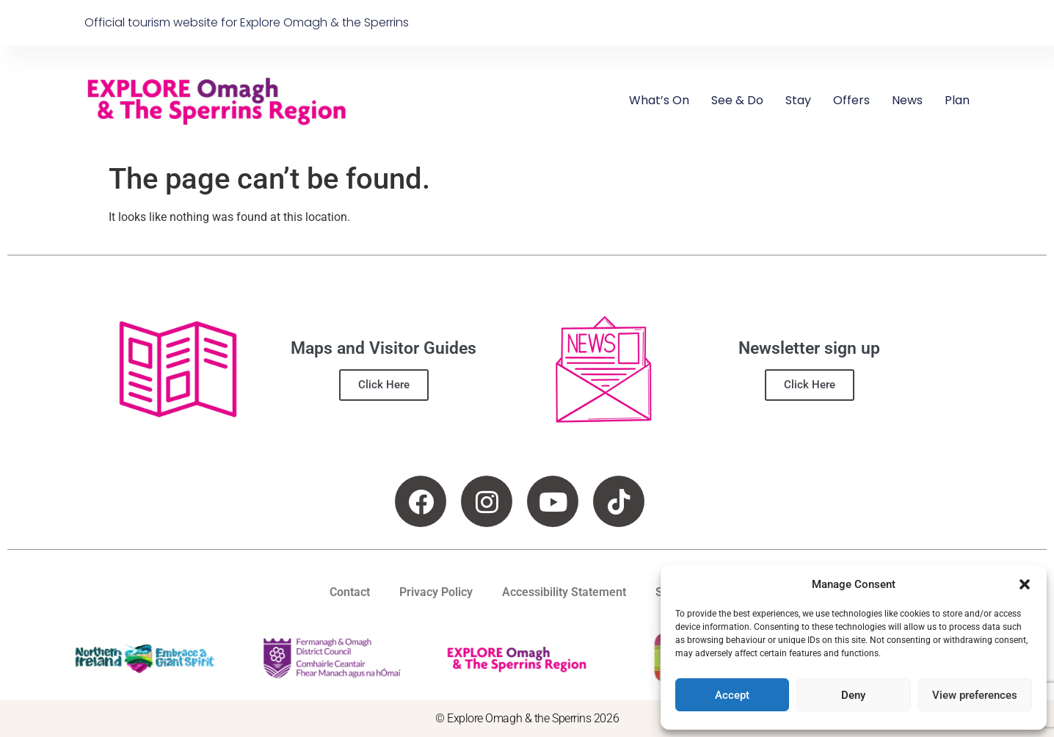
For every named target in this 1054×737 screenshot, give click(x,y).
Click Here (384, 384)
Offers (851, 100)
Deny (853, 695)
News (907, 100)
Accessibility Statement (564, 592)
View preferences (974, 695)
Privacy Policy (436, 592)
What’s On (659, 100)
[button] (1024, 584)
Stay (798, 100)
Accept (732, 695)
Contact (350, 592)
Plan (957, 100)
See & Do (737, 100)
